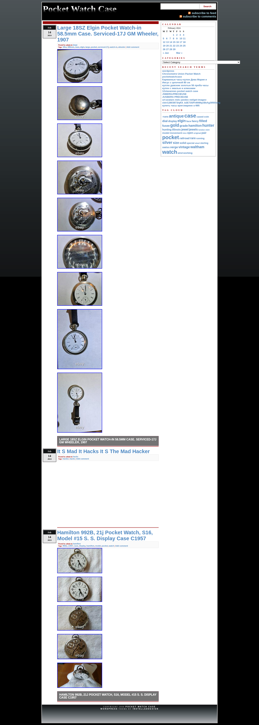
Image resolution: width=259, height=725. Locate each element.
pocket (94, 47)
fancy (195, 121)
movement (176, 133)
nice (185, 133)
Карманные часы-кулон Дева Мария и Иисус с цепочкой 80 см (184, 81)
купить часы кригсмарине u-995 (180, 105)
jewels (193, 129)
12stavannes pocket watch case (180, 91)
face (188, 121)
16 (177, 42)
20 (167, 45)
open (190, 132)
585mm (71, 47)
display (82, 546)
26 (164, 49)
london (201, 130)
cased (200, 116)
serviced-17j (103, 47)
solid (183, 142)
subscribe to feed (204, 13)
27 (167, 49)
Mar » (179, 53)
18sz (65, 47)
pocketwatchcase (172, 76)
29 (174, 49)
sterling (204, 143)
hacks (75, 457)
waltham (197, 147)
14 (170, 42)
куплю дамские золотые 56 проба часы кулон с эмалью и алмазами (185, 87)
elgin (82, 47)
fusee (166, 125)
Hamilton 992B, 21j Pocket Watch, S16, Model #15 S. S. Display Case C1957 (107, 696)
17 (181, 42)
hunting (166, 129)
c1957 (70, 546)
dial (165, 121)
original (197, 133)
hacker (66, 459)
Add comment (132, 47)
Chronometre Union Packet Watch (181, 73)
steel (197, 143)
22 (174, 45)
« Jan (166, 53)
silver (167, 142)
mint (207, 130)
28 (170, 49)
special (190, 143)
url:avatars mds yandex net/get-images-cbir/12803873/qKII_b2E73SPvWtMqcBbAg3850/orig (191, 101)
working (187, 153)
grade (184, 125)
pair (203, 132)
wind (180, 153)
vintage (184, 147)
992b (65, 546)
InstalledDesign (146, 709)
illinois (176, 129)
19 (164, 45)
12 (164, 42)
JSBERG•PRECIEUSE (174, 94)
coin (206, 116)
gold (174, 125)
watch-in (113, 47)
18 (184, 42)
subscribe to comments (199, 16)
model (98, 546)
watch (111, 546)
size (176, 143)
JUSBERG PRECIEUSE (175, 97)
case (77, 47)
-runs (165, 116)
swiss (166, 147)
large (75, 45)
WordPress (109, 709)
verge (174, 147)
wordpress (168, 71)
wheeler (121, 47)
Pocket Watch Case (141, 707)
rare (193, 138)
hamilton (77, 544)
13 (167, 42)
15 (174, 42)
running (200, 138)
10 (181, 38)
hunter (208, 125)
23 (177, 45)
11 (184, 38)
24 (181, 45)
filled (203, 121)
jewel (184, 129)
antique (176, 116)
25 (184, 45)
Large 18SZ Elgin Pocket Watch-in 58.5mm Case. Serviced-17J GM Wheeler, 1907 (107, 441)
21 (170, 45)
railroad (185, 138)
